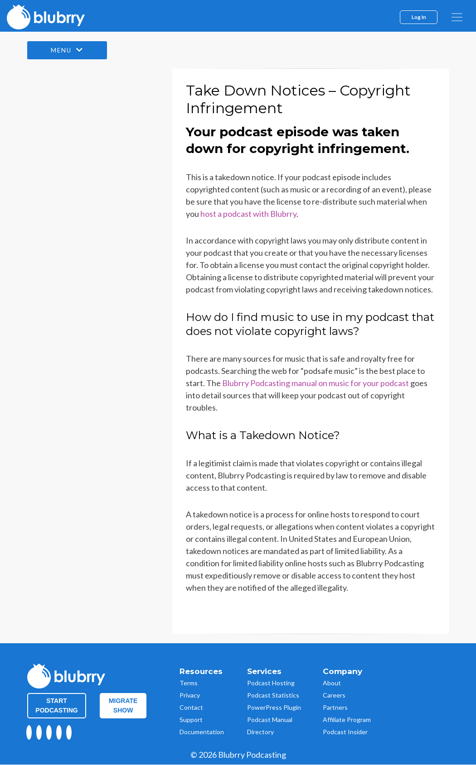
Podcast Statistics (273, 695)
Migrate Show (123, 705)
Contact (191, 707)
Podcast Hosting (271, 683)
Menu (68, 50)
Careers (334, 695)
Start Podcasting (56, 705)
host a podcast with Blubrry (248, 214)
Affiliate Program (347, 719)
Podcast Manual (269, 719)
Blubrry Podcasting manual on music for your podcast (315, 383)
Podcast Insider (345, 732)
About (332, 683)
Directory (260, 732)
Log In (419, 17)
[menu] (457, 17)
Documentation (202, 732)
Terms (189, 683)
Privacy (190, 695)
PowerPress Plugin (274, 707)
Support (191, 719)
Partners (335, 707)
